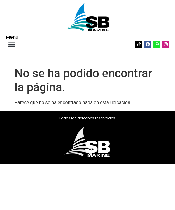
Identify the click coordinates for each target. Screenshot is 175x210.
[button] (11, 44)
